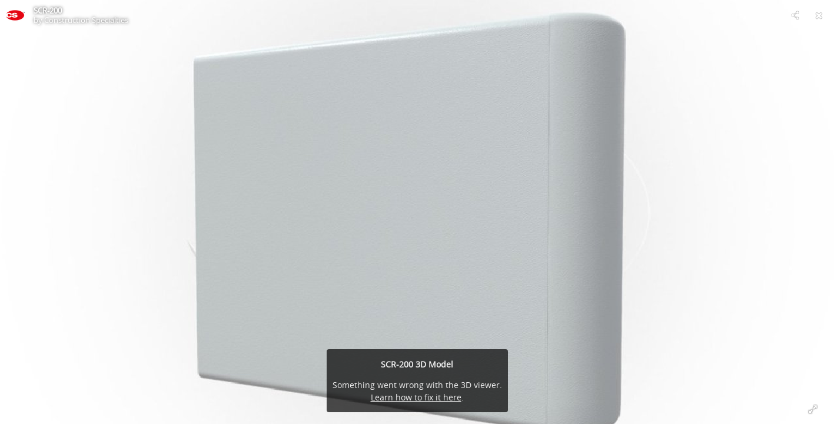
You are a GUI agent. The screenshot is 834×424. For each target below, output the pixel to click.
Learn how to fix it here (416, 397)
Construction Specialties (86, 20)
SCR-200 (48, 10)
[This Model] (15, 15)
